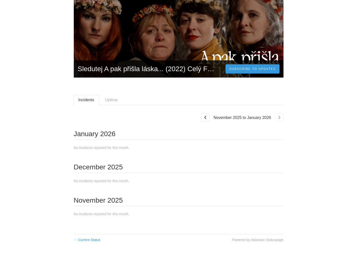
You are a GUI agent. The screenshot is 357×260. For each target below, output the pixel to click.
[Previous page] (205, 117)
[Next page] (279, 117)
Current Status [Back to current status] (87, 240)
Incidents (86, 100)
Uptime (111, 100)
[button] (252, 69)
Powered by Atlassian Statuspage (257, 240)
